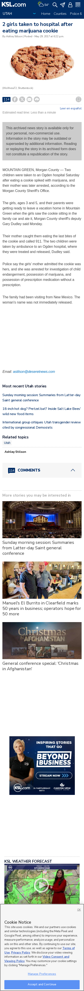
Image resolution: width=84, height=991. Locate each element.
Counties (60, 13)
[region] (42, 947)
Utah (7, 443)
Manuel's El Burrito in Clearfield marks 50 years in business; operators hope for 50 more (41, 608)
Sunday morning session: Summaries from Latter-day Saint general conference (38, 548)
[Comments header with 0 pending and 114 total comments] (41, 470)
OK (79, 909)
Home (45, 13)
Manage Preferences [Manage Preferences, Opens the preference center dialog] (42, 974)
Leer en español (71, 108)
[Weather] (43, 4)
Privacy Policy (20, 953)
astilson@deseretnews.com (34, 371)
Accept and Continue (42, 984)
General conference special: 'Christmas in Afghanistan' (40, 666)
